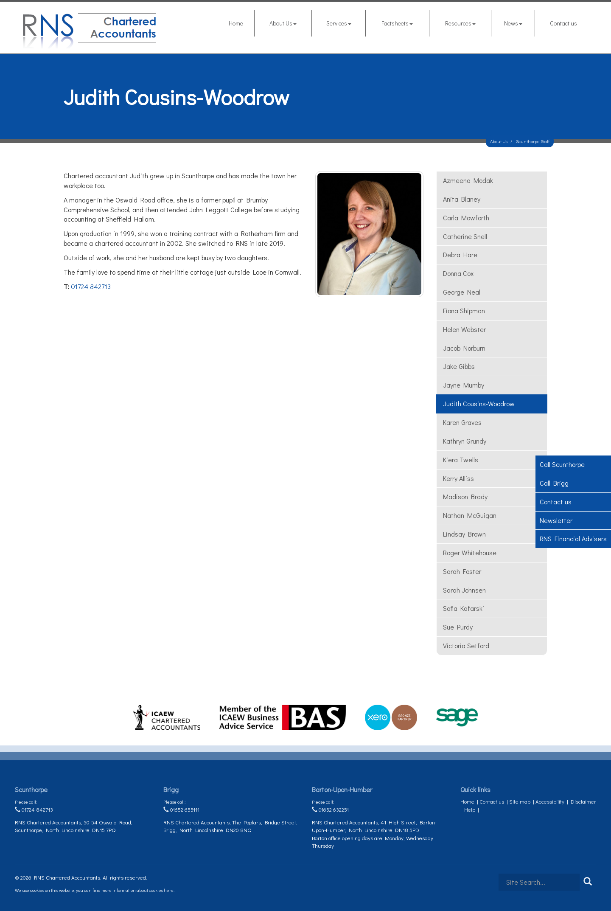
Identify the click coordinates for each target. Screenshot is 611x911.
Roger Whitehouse (469, 552)
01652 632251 (330, 809)
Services (338, 23)
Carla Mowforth (466, 217)
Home (236, 23)
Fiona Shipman (464, 310)
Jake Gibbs (459, 366)
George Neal (461, 291)
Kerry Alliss (458, 478)
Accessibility (549, 801)
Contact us (563, 23)
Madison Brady (465, 496)
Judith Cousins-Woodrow (479, 403)
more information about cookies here (137, 890)
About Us (283, 23)
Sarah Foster (462, 571)
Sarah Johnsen (464, 589)
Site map (519, 801)
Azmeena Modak (468, 180)
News (513, 23)
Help (469, 809)
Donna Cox (458, 273)
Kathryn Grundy (464, 440)
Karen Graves (462, 422)
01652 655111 (181, 809)
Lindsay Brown (464, 533)
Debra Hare (460, 254)
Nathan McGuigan (469, 515)
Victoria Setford (466, 645)
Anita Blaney (461, 198)
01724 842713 (91, 286)
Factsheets (397, 23)
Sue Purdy (458, 626)
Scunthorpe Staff (532, 141)
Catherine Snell (465, 236)
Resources (460, 23)
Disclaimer (583, 801)
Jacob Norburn (464, 347)
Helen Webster (464, 329)
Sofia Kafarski (463, 608)
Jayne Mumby (463, 384)
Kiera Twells (460, 459)
